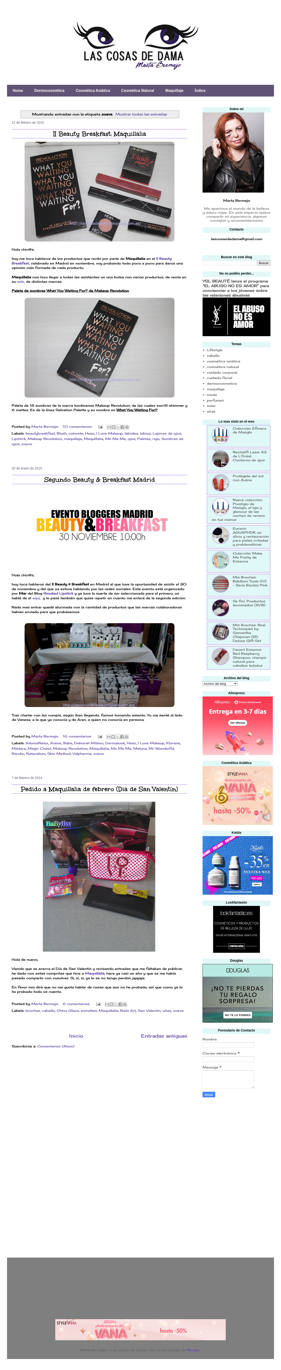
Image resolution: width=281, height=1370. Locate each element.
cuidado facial (219, 378)
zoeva (26, 444)
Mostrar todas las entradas (141, 114)
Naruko (18, 754)
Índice (200, 91)
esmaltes (89, 1011)
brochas (33, 1011)
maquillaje (73, 439)
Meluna (140, 748)
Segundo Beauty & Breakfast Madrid (99, 479)
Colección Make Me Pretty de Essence (247, 557)
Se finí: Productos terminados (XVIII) (249, 603)
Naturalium (35, 754)
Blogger (194, 1350)
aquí (36, 598)
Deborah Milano (89, 743)
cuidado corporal (222, 372)
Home (18, 91)
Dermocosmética (49, 91)
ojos (131, 439)
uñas (167, 1011)
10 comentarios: (78, 426)
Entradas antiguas (164, 1036)
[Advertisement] (221, 1176)
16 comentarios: (78, 736)
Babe (67, 743)
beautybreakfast (40, 433)
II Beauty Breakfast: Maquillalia (99, 134)
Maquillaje (174, 91)
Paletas (144, 439)
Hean (89, 433)
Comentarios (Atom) (55, 1046)
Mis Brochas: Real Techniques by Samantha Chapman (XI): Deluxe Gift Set (249, 633)
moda (212, 395)
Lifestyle (214, 350)
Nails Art (128, 1011)
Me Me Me (115, 439)
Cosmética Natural (137, 91)
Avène (55, 743)
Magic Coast (39, 748)
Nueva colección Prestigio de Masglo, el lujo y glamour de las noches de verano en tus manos (238, 509)
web (20, 281)
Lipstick (19, 439)
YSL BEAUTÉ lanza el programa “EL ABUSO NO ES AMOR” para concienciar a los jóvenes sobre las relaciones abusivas (236, 288)
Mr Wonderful (161, 748)
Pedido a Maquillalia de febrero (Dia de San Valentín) (99, 789)
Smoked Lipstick (58, 593)
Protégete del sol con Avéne (248, 478)
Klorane (173, 743)
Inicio (76, 1036)
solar (211, 406)
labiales (131, 433)
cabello (48, 1011)
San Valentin (149, 1011)
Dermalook (115, 743)
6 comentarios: (77, 1004)
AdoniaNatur (37, 743)
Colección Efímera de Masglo (249, 430)
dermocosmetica (222, 383)
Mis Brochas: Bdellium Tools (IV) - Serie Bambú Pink (250, 581)
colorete (75, 433)
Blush (62, 433)
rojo (155, 439)
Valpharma (82, 754)
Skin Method (59, 754)
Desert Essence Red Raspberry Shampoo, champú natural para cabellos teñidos (249, 657)
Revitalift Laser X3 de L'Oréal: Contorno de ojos (249, 456)
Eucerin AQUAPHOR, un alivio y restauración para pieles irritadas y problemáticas (251, 536)
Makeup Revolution (45, 439)
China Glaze (68, 1011)
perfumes (215, 400)
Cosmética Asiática (93, 91)
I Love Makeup (109, 433)
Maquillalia (93, 439)
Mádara (19, 748)
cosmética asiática (223, 361)
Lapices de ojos (167, 433)
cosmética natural (223, 367)
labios (145, 433)
